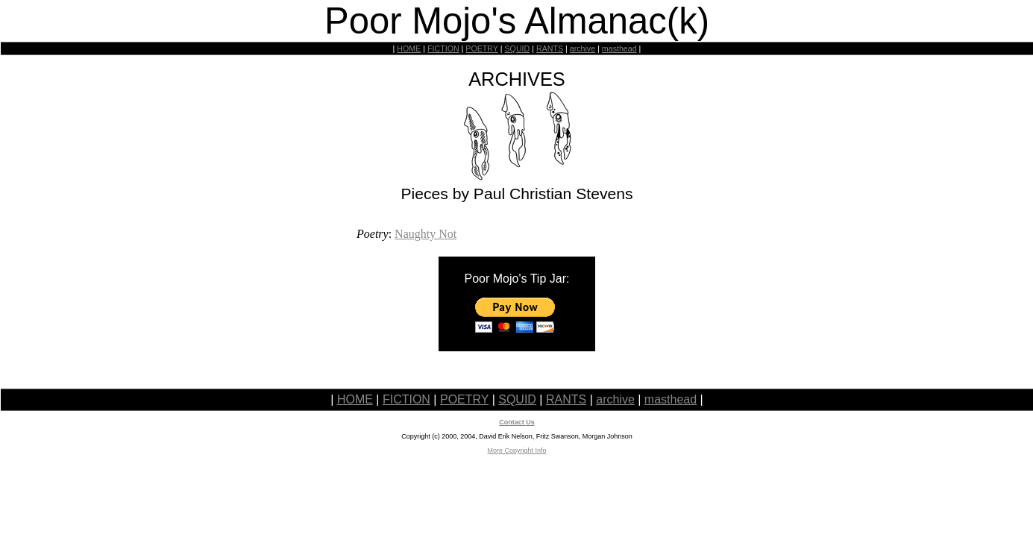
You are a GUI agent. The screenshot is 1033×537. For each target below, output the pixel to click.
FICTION (443, 48)
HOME (409, 48)
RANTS (549, 48)
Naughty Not (425, 233)
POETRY (481, 48)
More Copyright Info (516, 450)
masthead (619, 48)
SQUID (517, 48)
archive (582, 48)
